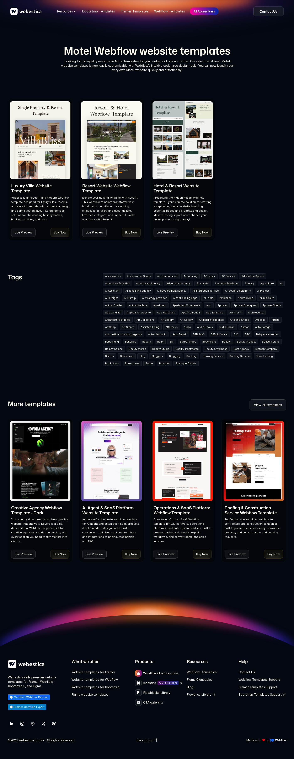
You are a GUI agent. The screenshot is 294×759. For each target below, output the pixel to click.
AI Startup (130, 298)
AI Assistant (112, 290)
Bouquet (164, 363)
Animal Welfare (138, 305)
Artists (275, 319)
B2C (236, 334)
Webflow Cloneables (202, 672)
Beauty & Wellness (216, 348)
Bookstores (132, 363)
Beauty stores (137, 348)
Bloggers (157, 356)
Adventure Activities (117, 283)
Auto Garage (263, 327)
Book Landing (264, 356)
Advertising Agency (148, 283)
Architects (235, 312)
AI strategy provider (154, 298)
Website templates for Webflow (94, 680)
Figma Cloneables (200, 680)
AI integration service (206, 290)
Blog (142, 356)
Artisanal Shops (239, 319)
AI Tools (208, 298)
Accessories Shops (139, 276)
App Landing (113, 312)
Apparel (222, 305)
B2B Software (219, 334)
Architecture (255, 312)
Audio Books (205, 327)
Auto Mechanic (157, 334)
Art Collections (146, 319)
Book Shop (112, 363)
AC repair (209, 276)
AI (281, 283)
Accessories (113, 276)
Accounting (190, 276)
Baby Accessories (267, 334)
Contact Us (247, 672)
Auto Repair (179, 334)
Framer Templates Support (258, 687)
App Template (214, 312)
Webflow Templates (169, 11)
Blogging (174, 356)
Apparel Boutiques (245, 305)
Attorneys (172, 327)
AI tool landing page (185, 298)
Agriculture (267, 283)
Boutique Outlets (186, 363)
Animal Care (267, 298)
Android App (245, 298)
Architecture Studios (117, 319)
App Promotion (190, 312)
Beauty (226, 341)
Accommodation (167, 276)
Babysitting (112, 341)
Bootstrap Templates (98, 11)
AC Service (228, 276)
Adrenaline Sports (252, 276)
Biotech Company (266, 348)
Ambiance (225, 298)
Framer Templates (134, 11)
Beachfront (209, 341)
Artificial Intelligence (211, 319)
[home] (26, 11)
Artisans (260, 319)
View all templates (268, 405)
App (208, 305)
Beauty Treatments (187, 348)
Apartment (159, 305)
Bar (172, 341)
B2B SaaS (199, 334)
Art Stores (128, 327)
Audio (187, 327)
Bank (160, 341)
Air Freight (111, 298)
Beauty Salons (270, 341)
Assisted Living (150, 327)
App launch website (139, 312)
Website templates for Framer (93, 672)
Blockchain (126, 356)
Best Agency (241, 348)
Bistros (109, 356)
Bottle (149, 363)
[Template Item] (40, 140)
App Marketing (166, 312)
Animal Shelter (114, 305)
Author (245, 327)
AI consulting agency (138, 290)
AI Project (263, 290)
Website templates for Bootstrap (95, 687)
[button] (66, 11)
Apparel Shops (272, 305)
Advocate (203, 283)
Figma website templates (89, 694)
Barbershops (188, 341)
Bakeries (130, 341)
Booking (191, 356)
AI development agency (171, 290)
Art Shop (110, 327)
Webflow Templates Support (259, 680)
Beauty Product (246, 341)
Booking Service (213, 356)
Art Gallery (167, 319)
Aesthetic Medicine (227, 283)
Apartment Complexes (186, 305)
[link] (40, 188)
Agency (249, 283)
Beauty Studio (160, 348)
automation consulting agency (123, 334)
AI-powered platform (238, 290)
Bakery (146, 341)
